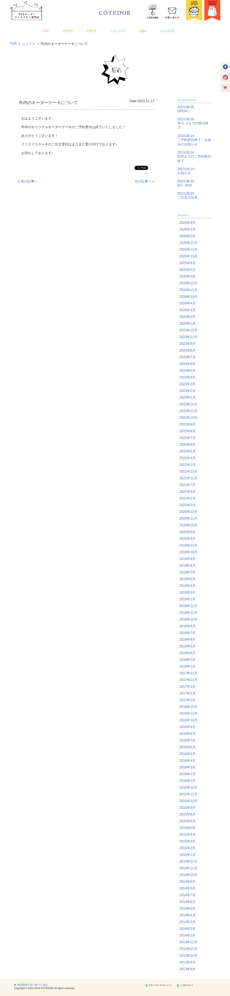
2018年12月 (188, 606)
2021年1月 (187, 505)
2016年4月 (187, 760)
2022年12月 (188, 404)
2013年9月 (187, 962)
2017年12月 (188, 673)
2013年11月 (188, 949)
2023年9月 (187, 343)
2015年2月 (187, 848)
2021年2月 (187, 498)
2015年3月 (187, 841)
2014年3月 (187, 922)
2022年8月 (187, 431)
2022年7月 (187, 438)
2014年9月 (187, 881)
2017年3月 (187, 686)
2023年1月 (187, 397)
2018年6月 (187, 639)
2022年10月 (188, 417)
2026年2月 (187, 236)
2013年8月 (187, 969)
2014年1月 (187, 935)
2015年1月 (187, 854)
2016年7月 (187, 740)
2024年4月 (187, 303)
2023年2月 (187, 391)
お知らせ (184, 173)
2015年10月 (188, 801)
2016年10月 (188, 720)
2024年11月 (188, 290)
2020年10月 (188, 525)
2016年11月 (188, 713)
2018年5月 (187, 646)
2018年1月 (187, 666)
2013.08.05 (185, 107)
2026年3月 (187, 229)
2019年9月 (187, 559)
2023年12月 (188, 330)
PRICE (91, 31)
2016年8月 (187, 733)
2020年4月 (187, 538)
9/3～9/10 (184, 185)
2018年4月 (187, 653)
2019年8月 (187, 565)
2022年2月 (187, 464)
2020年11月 (188, 518)
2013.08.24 (185, 152)
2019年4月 (187, 586)
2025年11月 (188, 249)
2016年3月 (187, 767)
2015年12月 (188, 787)
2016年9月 (187, 727)
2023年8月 (187, 350)
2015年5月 (187, 828)
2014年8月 (187, 888)
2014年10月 (188, 875)
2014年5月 (187, 908)
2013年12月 (188, 942)
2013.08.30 (185, 181)
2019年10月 (188, 552)
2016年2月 (187, 774)
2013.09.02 (185, 193)
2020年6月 (187, 532)
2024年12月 (188, 283)
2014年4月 (187, 915)
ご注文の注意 (187, 197)
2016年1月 (187, 781)
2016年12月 (188, 707)
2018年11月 (188, 612)
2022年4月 (187, 458)
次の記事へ (143, 181)
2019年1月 (187, 599)
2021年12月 (188, 471)
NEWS (68, 31)
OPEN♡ (183, 111)
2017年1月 (187, 700)
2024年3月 (187, 310)
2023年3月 (187, 384)
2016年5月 (187, 754)
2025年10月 (188, 256)
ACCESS (167, 31)
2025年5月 (187, 269)
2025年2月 (187, 276)
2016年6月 (187, 747)
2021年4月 (187, 491)
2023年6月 (187, 364)
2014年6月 (187, 902)
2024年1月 (187, 323)
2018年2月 (187, 659)
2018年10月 (188, 619)
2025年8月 (187, 263)
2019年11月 (188, 545)
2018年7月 (187, 633)
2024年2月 (187, 317)
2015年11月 (188, 794)
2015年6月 (187, 821)
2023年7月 (187, 357)
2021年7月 (187, 485)
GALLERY (118, 31)
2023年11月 (188, 337)
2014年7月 (187, 895)
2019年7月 (187, 572)
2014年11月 (188, 868)
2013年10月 (188, 955)
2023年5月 (187, 370)
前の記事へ (29, 181)
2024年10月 (188, 296)
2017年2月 (187, 693)
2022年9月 (187, 424)
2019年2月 (187, 592)
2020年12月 (188, 512)
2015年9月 (187, 807)
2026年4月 (187, 222)
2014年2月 (187, 928)
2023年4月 (187, 377)
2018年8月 (187, 626)
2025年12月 (188, 243)
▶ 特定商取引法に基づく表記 (31, 984)
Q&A (143, 31)
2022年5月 (187, 451)
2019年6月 (187, 579)
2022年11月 (188, 411)
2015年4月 (187, 834)
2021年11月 (188, 478)
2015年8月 (187, 814)
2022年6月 (187, 444)
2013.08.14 (185, 136)
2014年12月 (188, 861)
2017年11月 (188, 680)
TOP (45, 31)
